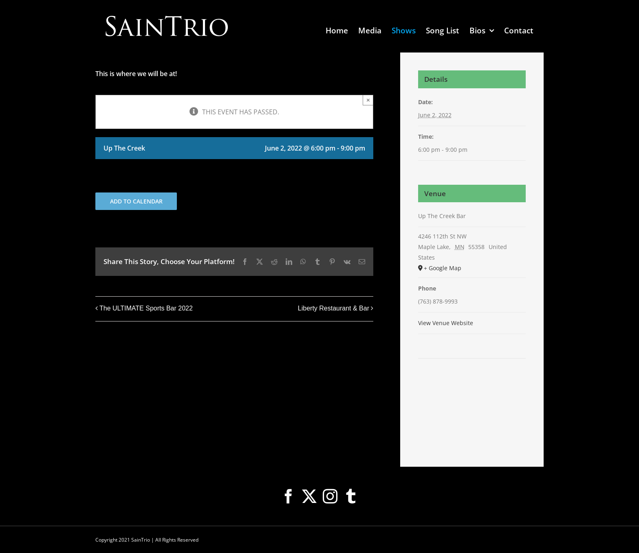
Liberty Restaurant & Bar (333, 308)
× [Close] (368, 99)
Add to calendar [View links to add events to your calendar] (136, 201)
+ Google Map (442, 268)
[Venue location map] (472, 383)
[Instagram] (330, 496)
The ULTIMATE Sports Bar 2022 (146, 308)
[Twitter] (309, 496)
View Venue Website (445, 323)
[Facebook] (288, 496)
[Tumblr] (351, 496)
